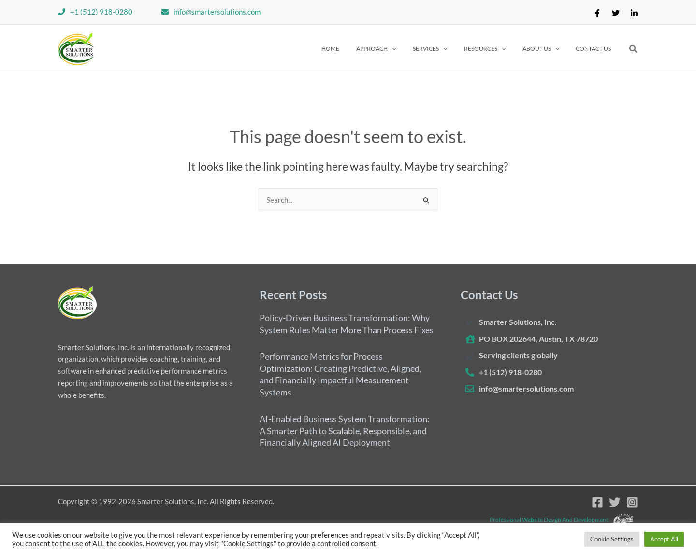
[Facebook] (597, 13)
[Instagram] (632, 502)
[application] (415, 49)
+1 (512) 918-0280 (101, 11)
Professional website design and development (549, 519)
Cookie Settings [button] (612, 539)
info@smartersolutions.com (217, 11)
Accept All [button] (664, 539)
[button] (399, 49)
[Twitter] (616, 13)
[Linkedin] (634, 13)
